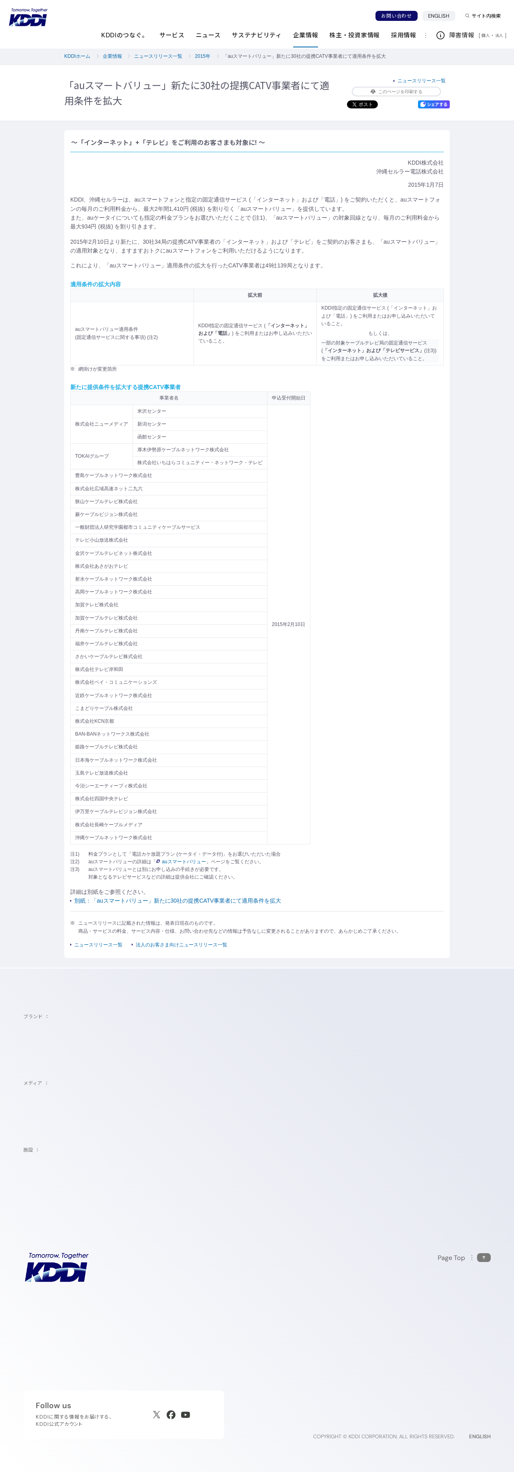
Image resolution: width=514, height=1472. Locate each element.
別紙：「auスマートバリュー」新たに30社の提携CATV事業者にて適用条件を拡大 (177, 900)
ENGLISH (439, 15)
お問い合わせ (396, 15)
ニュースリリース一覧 (158, 56)
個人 (485, 35)
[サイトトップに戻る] (28, 17)
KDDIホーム (77, 56)
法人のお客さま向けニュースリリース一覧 (181, 945)
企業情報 (112, 56)
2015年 (202, 56)
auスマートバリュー (181, 861)
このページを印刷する (396, 91)
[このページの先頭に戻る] (464, 1258)
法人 (500, 35)
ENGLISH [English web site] (480, 1436)
